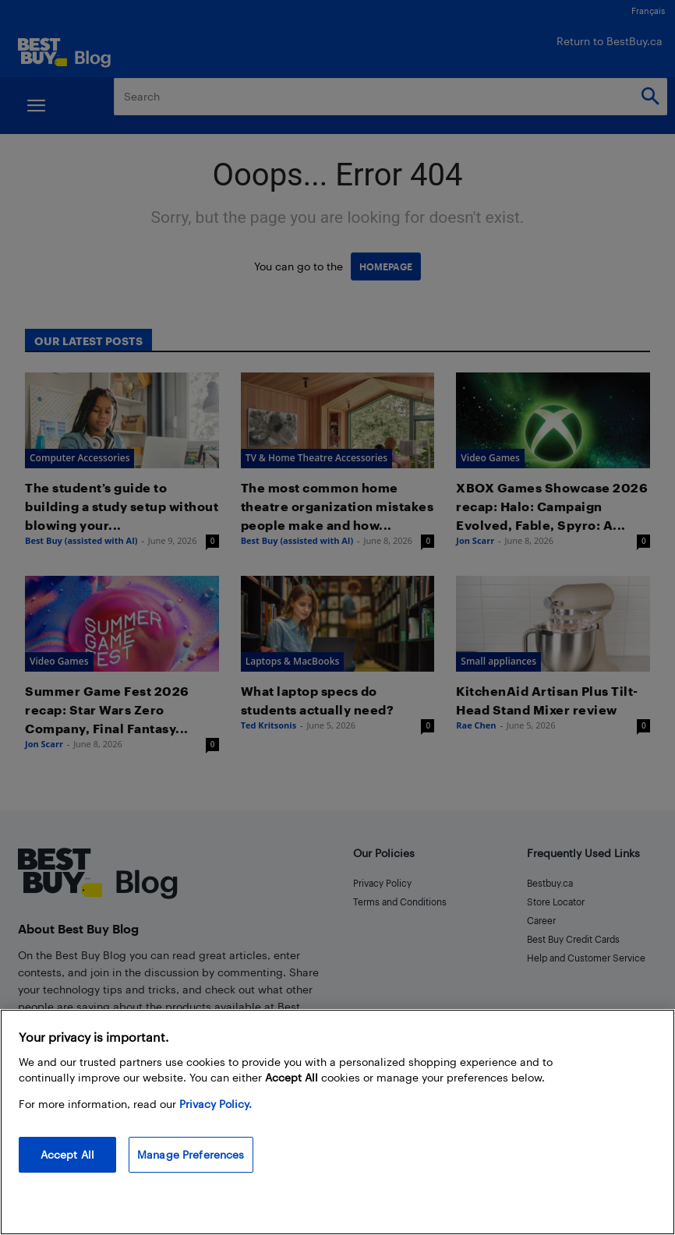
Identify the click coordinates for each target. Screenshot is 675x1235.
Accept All (67, 1154)
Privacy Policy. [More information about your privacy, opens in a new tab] (215, 1103)
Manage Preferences (191, 1154)
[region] (337, 1122)
